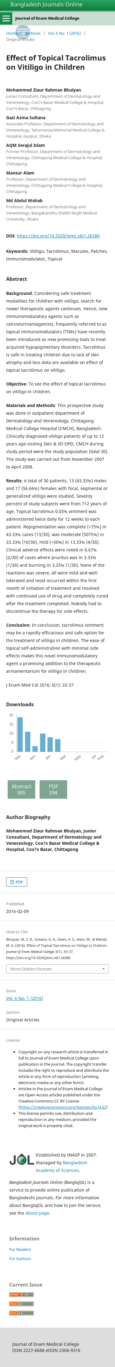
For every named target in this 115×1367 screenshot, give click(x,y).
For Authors (20, 1258)
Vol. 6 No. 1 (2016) (64, 33)
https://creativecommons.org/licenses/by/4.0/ (63, 1107)
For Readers (20, 1249)
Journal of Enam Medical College (47, 18)
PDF (19, 882)
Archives (32, 33)
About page (37, 1213)
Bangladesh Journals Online (46, 4)
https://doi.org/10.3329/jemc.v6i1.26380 (58, 236)
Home (11, 33)
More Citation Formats (31, 969)
